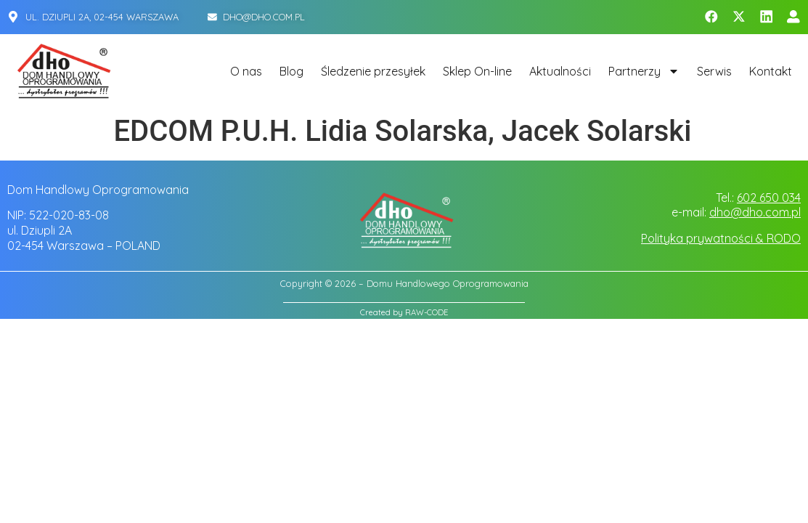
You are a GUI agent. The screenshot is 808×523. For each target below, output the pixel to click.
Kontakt (770, 71)
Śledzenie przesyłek (373, 71)
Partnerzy (644, 71)
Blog (291, 71)
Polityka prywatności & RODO (721, 238)
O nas (246, 71)
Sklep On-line (477, 71)
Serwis (714, 71)
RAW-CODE (426, 312)
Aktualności (560, 71)
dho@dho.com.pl (755, 212)
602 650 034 (769, 197)
